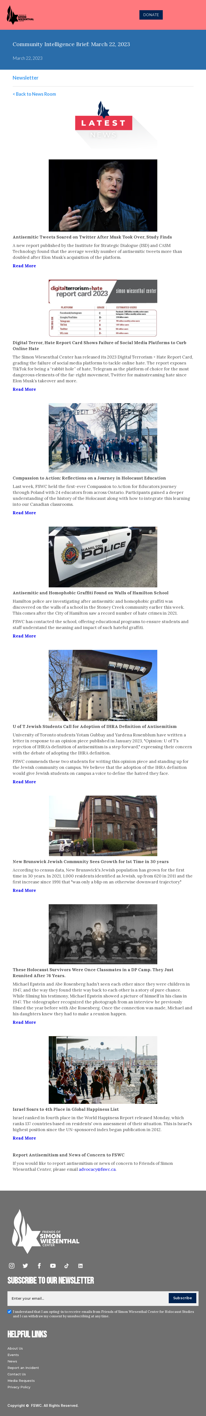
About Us (15, 1348)
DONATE (151, 15)
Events (13, 1355)
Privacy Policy (18, 1387)
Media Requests (21, 1381)
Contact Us (16, 1374)
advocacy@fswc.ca (97, 1169)
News (12, 1361)
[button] (197, 15)
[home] (57, 15)
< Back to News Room (34, 93)
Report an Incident (23, 1368)
